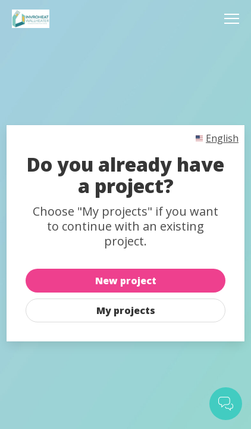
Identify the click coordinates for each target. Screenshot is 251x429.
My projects (125, 310)
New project (125, 280)
